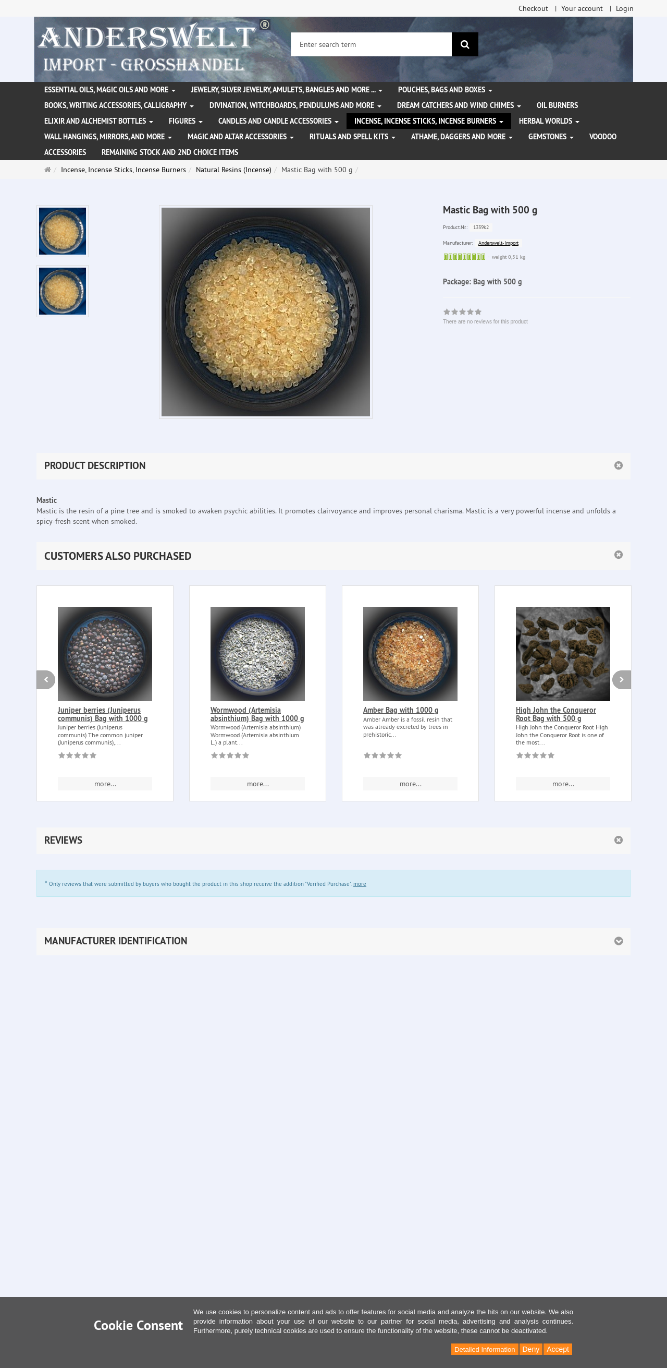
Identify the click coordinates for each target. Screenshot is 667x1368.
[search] (465, 44)
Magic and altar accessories (241, 136)
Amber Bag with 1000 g (401, 710)
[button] (333, 556)
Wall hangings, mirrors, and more (108, 136)
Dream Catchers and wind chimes (459, 105)
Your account (582, 8)
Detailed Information (484, 1349)
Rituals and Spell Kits (353, 136)
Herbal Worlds (549, 121)
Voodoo (602, 136)
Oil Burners (557, 105)
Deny (531, 1349)
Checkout (533, 8)
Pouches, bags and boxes (445, 89)
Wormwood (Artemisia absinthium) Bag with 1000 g (257, 714)
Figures (186, 121)
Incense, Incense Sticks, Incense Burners (428, 121)
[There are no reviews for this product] (77, 757)
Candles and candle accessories (278, 121)
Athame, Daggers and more (462, 136)
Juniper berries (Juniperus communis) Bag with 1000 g (103, 714)
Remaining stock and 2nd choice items (170, 152)
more (359, 883)
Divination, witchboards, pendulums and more (295, 105)
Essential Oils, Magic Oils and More (110, 89)
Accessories (65, 152)
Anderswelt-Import (498, 242)
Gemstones (551, 136)
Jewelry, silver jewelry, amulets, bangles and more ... (286, 89)
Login (625, 8)
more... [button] (105, 783)
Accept (558, 1349)
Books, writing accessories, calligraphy (119, 105)
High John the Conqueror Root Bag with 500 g (556, 714)
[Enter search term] (371, 44)
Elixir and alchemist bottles (98, 121)
